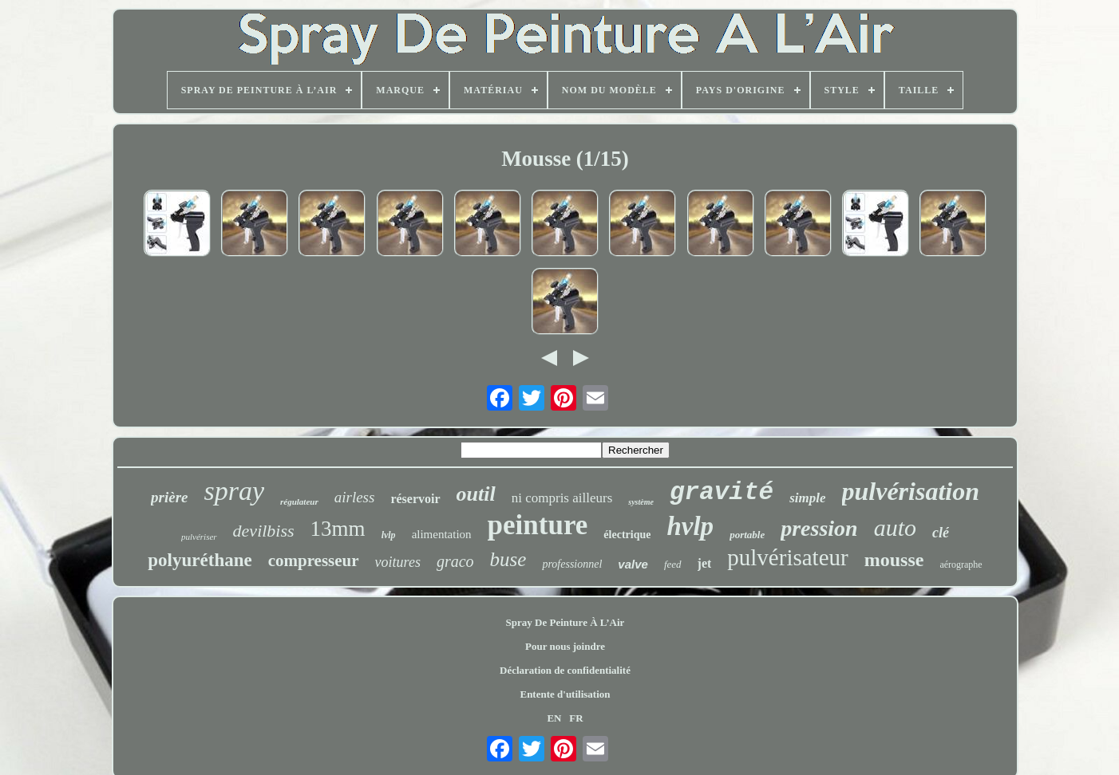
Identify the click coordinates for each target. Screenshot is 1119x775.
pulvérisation (910, 491)
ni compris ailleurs (562, 498)
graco (455, 561)
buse (508, 559)
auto (895, 527)
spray (234, 491)
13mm (338, 529)
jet (705, 563)
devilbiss (264, 531)
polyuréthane (199, 560)
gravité (721, 492)
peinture (538, 525)
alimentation (442, 534)
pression (819, 528)
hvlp (690, 526)
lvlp (389, 535)
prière (169, 497)
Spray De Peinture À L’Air (565, 622)
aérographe (960, 564)
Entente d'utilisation (565, 694)
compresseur (313, 560)
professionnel (572, 564)
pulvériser (199, 536)
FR (576, 718)
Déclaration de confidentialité (565, 670)
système (641, 502)
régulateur (299, 501)
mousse (894, 559)
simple (807, 498)
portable (747, 535)
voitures (398, 562)
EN (554, 718)
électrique (626, 535)
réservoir (415, 499)
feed (673, 564)
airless (354, 497)
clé (940, 533)
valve (633, 564)
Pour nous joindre (565, 646)
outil (476, 494)
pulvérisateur (787, 557)
